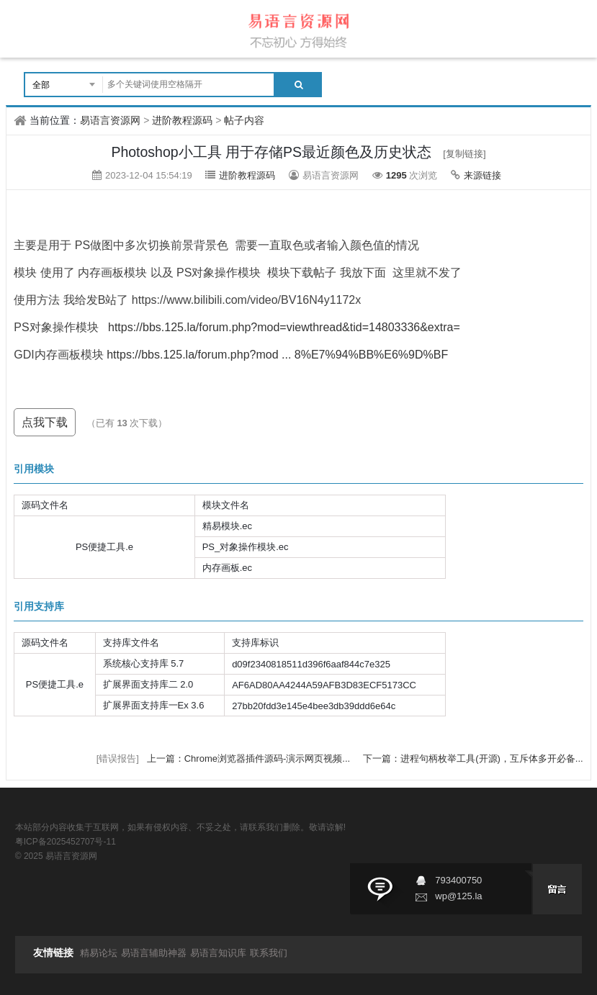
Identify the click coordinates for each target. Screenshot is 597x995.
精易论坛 (98, 952)
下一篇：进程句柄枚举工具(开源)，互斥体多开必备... (473, 758)
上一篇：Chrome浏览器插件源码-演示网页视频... (250, 758)
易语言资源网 (110, 120)
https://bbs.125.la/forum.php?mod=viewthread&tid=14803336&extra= (284, 327)
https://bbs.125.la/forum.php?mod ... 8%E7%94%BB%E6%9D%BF (277, 354)
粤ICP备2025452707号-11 (65, 842)
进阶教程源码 (182, 120)
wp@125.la (458, 896)
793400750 (458, 880)
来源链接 (482, 175)
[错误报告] (117, 758)
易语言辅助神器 (154, 952)
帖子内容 (244, 120)
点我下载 (45, 422)
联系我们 (268, 952)
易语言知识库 (218, 952)
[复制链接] (464, 153)
